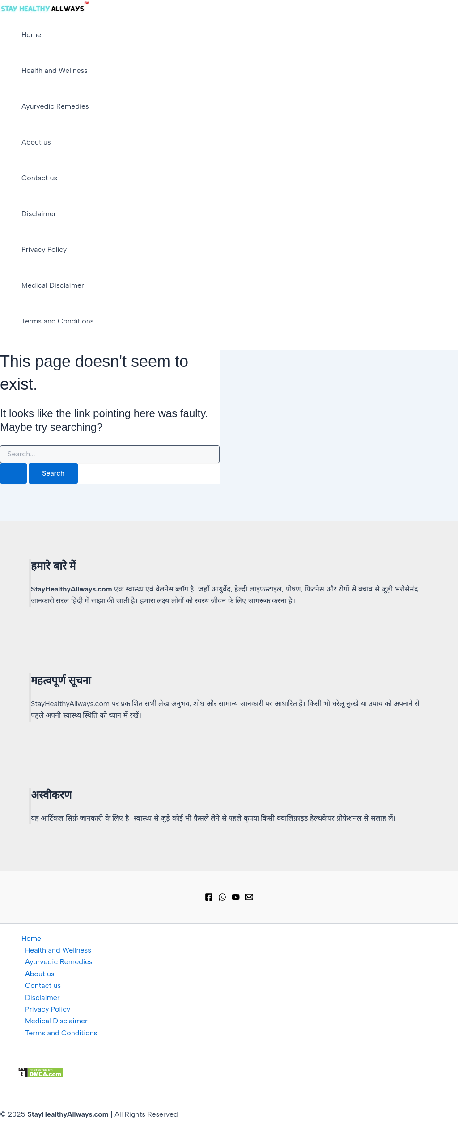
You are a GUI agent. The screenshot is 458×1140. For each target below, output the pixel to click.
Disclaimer (38, 213)
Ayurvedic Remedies (55, 106)
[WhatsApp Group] (222, 898)
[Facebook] (209, 898)
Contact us (39, 178)
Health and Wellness (54, 70)
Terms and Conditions (57, 321)
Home (31, 34)
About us (36, 142)
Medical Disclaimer (52, 285)
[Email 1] (249, 898)
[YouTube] (236, 898)
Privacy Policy (44, 249)
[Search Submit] (13, 473)
